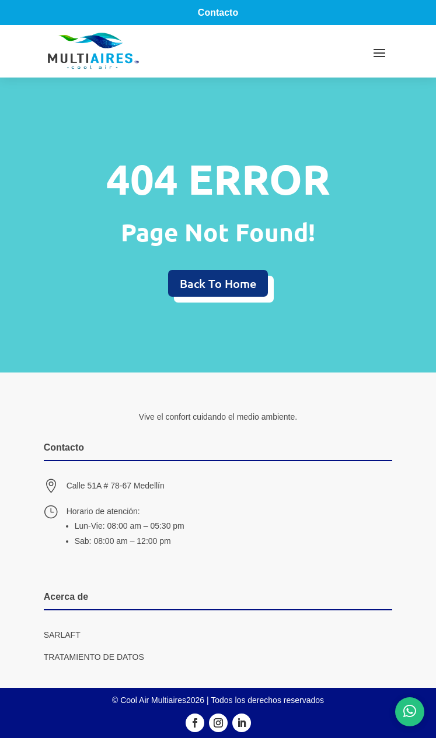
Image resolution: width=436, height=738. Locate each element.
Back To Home (218, 283)
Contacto (218, 12)
